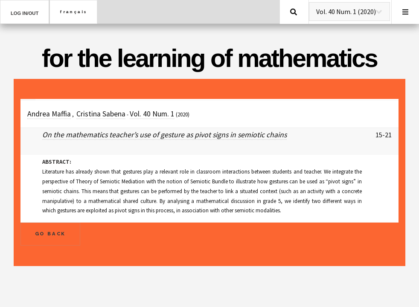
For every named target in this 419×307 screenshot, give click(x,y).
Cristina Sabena (100, 114)
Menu (405, 12)
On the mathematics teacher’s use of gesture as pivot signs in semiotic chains (164, 134)
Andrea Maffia (49, 114)
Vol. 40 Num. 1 (152, 114)
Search (293, 12)
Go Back (50, 234)
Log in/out (24, 13)
